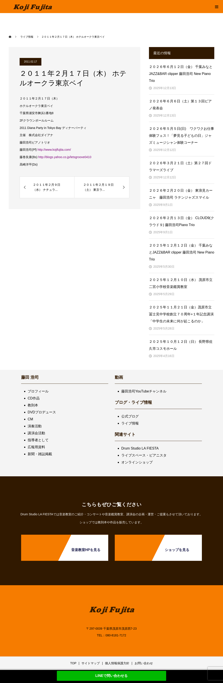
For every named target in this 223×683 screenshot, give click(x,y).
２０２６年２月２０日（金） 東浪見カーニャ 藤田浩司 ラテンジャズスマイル (181, 194)
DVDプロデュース (42, 412)
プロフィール (38, 391)
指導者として (38, 440)
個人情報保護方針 (117, 663)
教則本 (33, 405)
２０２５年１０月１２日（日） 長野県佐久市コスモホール (181, 345)
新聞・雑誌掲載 (40, 454)
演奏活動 (35, 426)
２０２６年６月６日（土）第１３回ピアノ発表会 (180, 104)
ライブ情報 (130, 423)
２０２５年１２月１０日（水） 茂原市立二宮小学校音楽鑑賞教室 (181, 283)
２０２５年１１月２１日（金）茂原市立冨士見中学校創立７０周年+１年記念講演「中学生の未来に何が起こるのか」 (181, 314)
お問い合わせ (144, 663)
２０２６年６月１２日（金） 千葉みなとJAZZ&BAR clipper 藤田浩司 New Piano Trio (181, 74)
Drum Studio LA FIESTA (140, 448)
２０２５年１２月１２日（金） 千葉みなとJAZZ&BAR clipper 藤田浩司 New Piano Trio (181, 252)
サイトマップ (90, 663)
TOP (73, 663)
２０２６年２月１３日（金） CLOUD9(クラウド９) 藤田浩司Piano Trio (181, 221)
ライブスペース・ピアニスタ (144, 455)
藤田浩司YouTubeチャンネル (143, 391)
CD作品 (34, 398)
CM (30, 419)
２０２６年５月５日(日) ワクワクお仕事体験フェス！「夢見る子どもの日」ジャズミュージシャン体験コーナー (181, 135)
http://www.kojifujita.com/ (54, 149)
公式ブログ (130, 416)
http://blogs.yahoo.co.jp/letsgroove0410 (64, 157)
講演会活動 (36, 433)
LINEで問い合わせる (111, 676)
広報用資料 (36, 447)
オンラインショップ (137, 462)
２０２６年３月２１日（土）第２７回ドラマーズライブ (180, 166)
